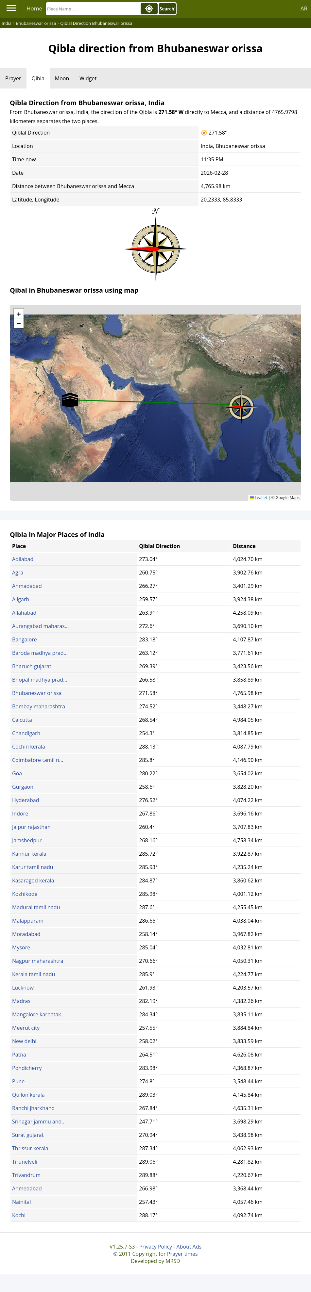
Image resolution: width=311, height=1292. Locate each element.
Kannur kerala (29, 853)
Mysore (21, 947)
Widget (87, 78)
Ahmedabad (27, 1188)
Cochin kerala (28, 746)
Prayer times (182, 1253)
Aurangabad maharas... (40, 626)
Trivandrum (26, 1175)
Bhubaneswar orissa (36, 693)
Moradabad (26, 934)
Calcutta (22, 719)
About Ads (188, 1246)
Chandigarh (26, 733)
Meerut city (26, 1027)
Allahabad (24, 612)
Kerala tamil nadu (33, 974)
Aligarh (20, 599)
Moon (62, 78)
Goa (17, 773)
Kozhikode (25, 893)
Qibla (38, 78)
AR (304, 8)
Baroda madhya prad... (40, 652)
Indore (20, 813)
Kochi (19, 1215)
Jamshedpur (27, 840)
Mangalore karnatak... (38, 1014)
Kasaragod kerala (33, 880)
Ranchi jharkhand (33, 1108)
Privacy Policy (155, 1246)
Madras (21, 1001)
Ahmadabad (27, 585)
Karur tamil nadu (32, 867)
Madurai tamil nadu (36, 907)
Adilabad (22, 559)
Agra (17, 572)
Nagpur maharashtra (37, 960)
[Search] (92, 8)
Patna (19, 1054)
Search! (168, 9)
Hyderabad (25, 800)
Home (34, 8)
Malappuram (27, 920)
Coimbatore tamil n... (37, 760)
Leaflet (258, 497)
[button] (241, 405)
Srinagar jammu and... (39, 1121)
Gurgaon (22, 786)
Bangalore (24, 639)
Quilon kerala (28, 1094)
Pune (18, 1081)
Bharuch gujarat (31, 666)
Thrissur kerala (30, 1148)
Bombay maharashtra (38, 706)
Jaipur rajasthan (31, 827)
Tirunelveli (24, 1161)
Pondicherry (27, 1068)
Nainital (21, 1201)
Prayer (13, 78)
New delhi (24, 1041)
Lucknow (23, 987)
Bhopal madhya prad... (39, 679)
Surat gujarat (27, 1135)
